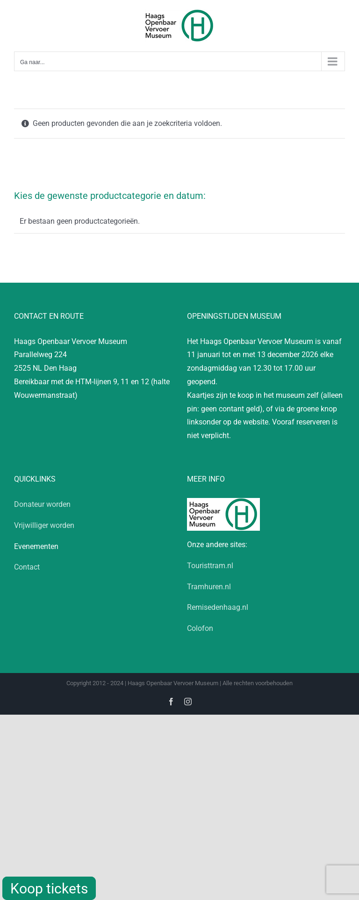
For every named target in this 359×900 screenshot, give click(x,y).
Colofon (200, 628)
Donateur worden (42, 504)
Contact (27, 567)
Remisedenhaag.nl (217, 607)
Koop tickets (49, 888)
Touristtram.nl (210, 565)
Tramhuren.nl (209, 586)
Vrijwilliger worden (44, 525)
